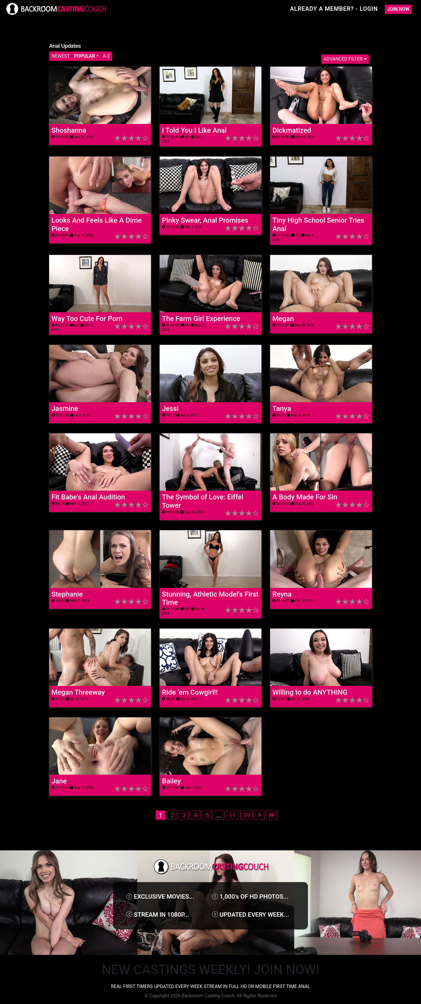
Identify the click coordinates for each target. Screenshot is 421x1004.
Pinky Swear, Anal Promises (205, 220)
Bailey (171, 781)
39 (246, 815)
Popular (84, 56)
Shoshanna (68, 130)
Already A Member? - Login (334, 8)
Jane (59, 781)
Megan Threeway (78, 692)
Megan (283, 319)
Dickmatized (291, 130)
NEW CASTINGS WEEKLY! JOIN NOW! (210, 969)
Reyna (282, 594)
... (219, 815)
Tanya (281, 409)
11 (232, 815)
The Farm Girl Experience (201, 319)
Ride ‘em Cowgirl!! (190, 692)
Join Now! (210, 941)
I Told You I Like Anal (194, 130)
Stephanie (67, 594)
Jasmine (64, 409)
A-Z (106, 56)
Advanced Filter (345, 59)
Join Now (398, 9)
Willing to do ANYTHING (309, 692)
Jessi (170, 409)
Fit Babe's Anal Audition (88, 497)
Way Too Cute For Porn (86, 319)
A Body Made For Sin (304, 497)
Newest (60, 56)
